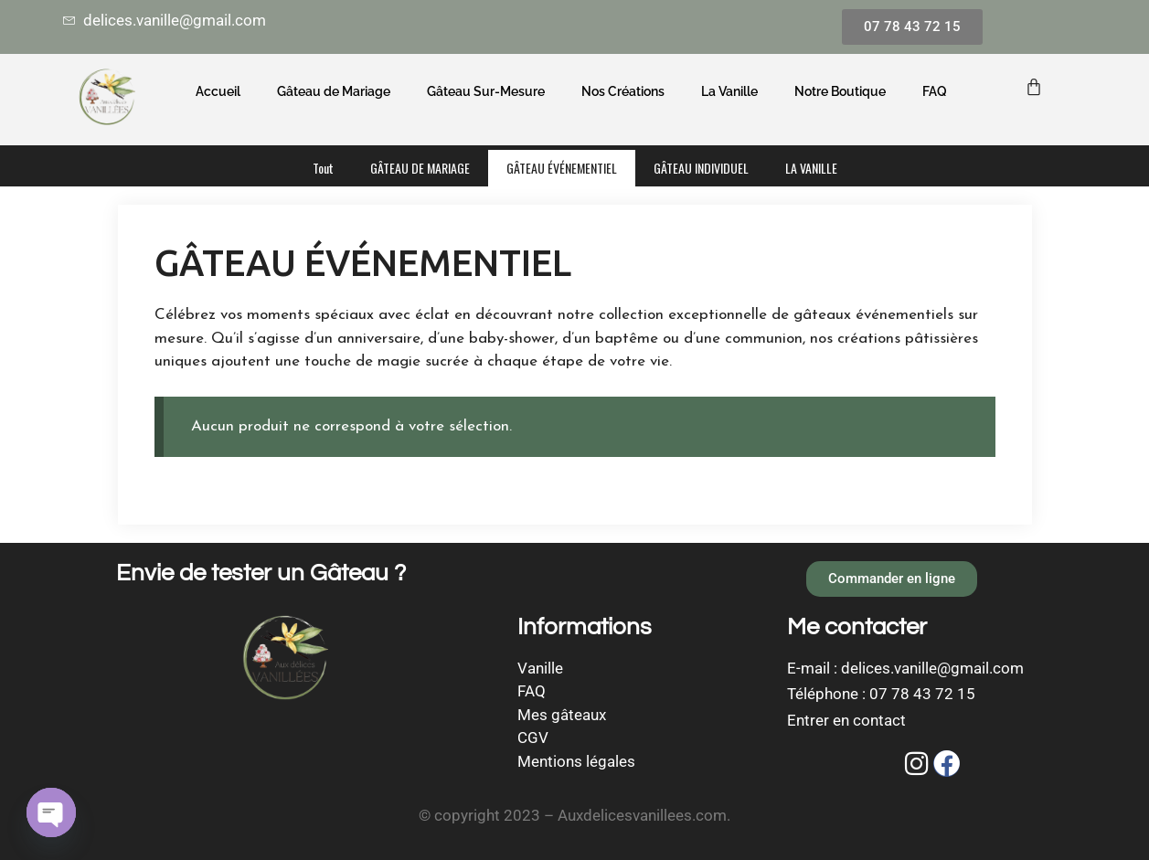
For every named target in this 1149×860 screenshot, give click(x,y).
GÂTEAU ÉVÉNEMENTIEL (561, 167)
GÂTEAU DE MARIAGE (420, 167)
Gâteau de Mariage (333, 91)
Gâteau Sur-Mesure (486, 91)
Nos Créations (623, 91)
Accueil (218, 91)
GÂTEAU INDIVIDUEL (701, 167)
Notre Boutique (840, 91)
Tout (323, 167)
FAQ (934, 91)
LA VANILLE (811, 167)
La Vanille (729, 91)
